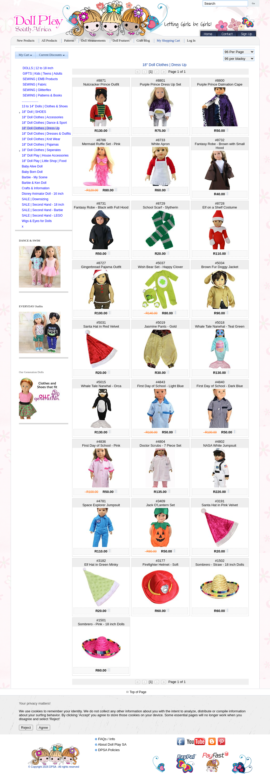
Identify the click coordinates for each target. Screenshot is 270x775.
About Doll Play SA (112, 744)
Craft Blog (143, 40)
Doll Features (121, 40)
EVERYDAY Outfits (31, 306)
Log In (191, 40)
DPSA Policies (109, 750)
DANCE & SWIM (29, 240)
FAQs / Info (106, 739)
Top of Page (138, 692)
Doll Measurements (93, 40)
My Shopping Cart (168, 40)
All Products (49, 40)
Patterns (69, 40)
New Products (26, 40)
